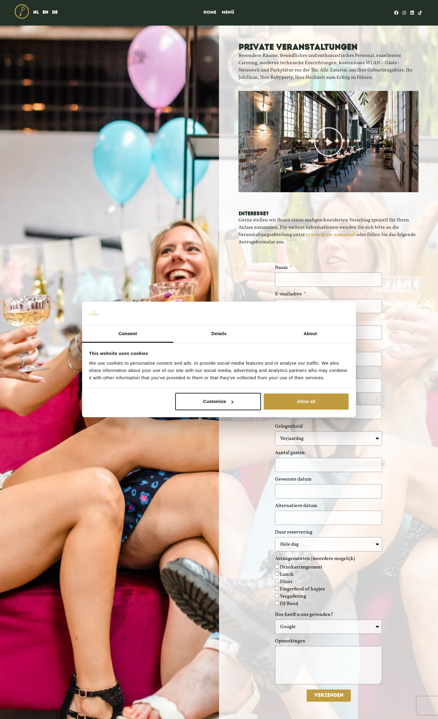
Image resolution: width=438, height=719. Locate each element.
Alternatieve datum (296, 506)
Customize (218, 401)
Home (209, 12)
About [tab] (310, 333)
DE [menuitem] (54, 12)
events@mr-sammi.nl (330, 234)
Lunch (287, 574)
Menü (228, 12)
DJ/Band (289, 603)
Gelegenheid (289, 427)
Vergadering (293, 596)
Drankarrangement (301, 567)
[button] (328, 142)
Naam (282, 268)
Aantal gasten (290, 453)
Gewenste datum (293, 480)
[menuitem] (36, 13)
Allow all (306, 401)
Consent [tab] (128, 333)
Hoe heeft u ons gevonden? (304, 615)
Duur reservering (293, 533)
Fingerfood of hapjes (302, 589)
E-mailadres (289, 294)
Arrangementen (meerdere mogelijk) (315, 559)
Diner (286, 581)
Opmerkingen (290, 641)
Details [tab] (219, 333)
